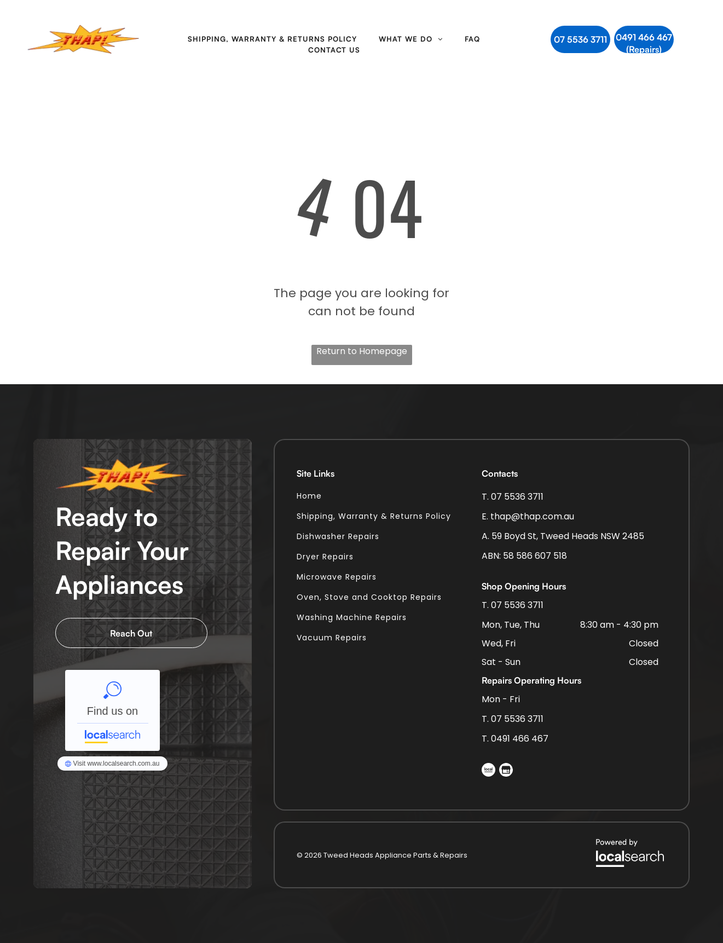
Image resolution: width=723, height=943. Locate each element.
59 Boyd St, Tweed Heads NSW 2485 (567, 536)
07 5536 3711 (517, 496)
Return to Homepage (361, 351)
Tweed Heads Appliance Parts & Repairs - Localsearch (112, 710)
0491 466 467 (519, 738)
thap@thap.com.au (532, 516)
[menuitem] (272, 39)
